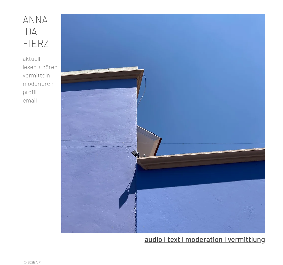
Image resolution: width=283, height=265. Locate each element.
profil (29, 91)
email (30, 100)
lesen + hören (39, 66)
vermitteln (36, 75)
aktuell (31, 58)
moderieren (38, 83)
